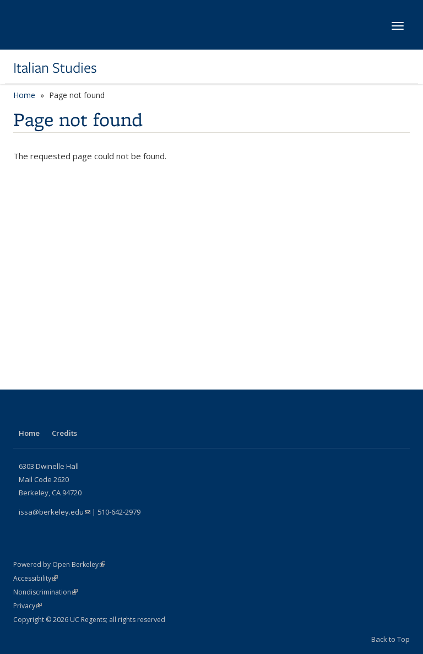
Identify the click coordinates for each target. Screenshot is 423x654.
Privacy (27, 605)
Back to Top (390, 639)
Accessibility (35, 578)
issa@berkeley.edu (54, 512)
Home (24, 95)
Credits (64, 433)
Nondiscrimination (45, 592)
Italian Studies (55, 68)
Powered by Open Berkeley (59, 564)
